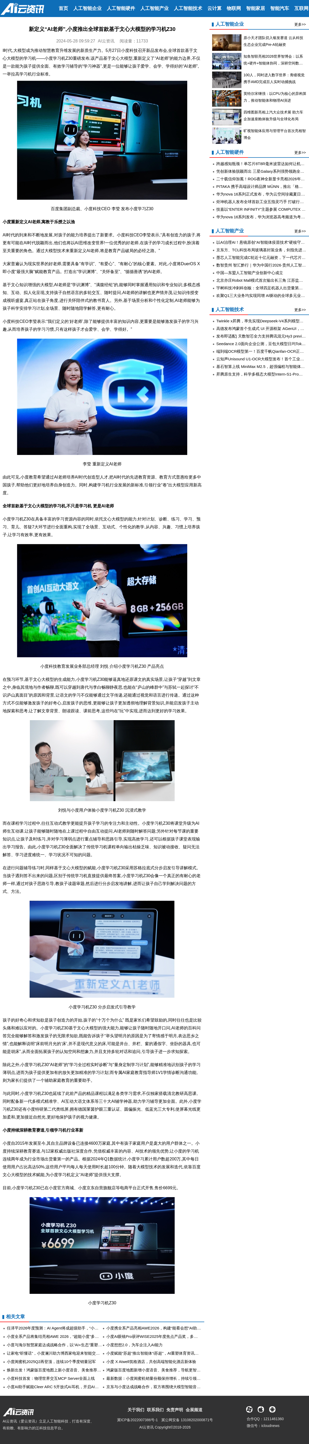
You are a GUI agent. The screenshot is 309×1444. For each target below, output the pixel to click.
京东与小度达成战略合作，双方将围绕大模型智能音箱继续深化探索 (165, 1387)
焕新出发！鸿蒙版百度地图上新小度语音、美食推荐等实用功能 (62, 1370)
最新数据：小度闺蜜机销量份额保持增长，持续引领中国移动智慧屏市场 (169, 1378)
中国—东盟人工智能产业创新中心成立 (249, 272)
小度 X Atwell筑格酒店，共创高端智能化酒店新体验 (151, 1361)
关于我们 (136, 1410)
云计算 (214, 8)
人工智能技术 (188, 8)
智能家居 (255, 8)
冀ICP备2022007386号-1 (137, 1420)
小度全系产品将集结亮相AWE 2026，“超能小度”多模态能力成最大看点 (68, 1336)
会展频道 (194, 1410)
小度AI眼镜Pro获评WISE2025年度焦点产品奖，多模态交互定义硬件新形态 (171, 1336)
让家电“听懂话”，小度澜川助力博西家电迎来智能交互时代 (57, 1353)
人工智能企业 (87, 8)
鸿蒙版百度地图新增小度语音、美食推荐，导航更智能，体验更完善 (165, 1370)
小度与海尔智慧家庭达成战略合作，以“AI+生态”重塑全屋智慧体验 (64, 1345)
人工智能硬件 (121, 8)
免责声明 (174, 1410)
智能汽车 (279, 8)
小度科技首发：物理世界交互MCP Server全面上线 (51, 1378)
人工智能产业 (154, 8)
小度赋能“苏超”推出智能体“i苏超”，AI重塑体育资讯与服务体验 (160, 1353)
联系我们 (155, 1410)
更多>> (300, 24)
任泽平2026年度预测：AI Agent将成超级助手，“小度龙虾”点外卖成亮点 (69, 1328)
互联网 (301, 8)
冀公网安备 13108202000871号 (187, 1420)
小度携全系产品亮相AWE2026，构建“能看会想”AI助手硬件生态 (161, 1328)
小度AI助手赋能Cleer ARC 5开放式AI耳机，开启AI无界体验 (59, 1387)
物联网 (234, 8)
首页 (63, 8)
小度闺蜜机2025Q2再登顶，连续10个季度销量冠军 (51, 1361)
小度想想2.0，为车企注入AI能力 (134, 1345)
